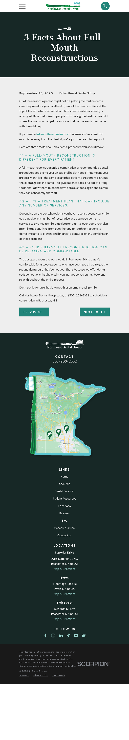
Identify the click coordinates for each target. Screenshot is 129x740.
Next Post (94, 368)
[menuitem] (24, 731)
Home (64, 533)
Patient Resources (64, 555)
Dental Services (65, 547)
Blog (64, 577)
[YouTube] (76, 692)
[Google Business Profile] (83, 692)
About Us (64, 540)
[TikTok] (68, 692)
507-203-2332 (64, 417)
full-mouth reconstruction (52, 190)
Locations (64, 562)
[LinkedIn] (61, 692)
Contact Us (64, 591)
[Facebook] (45, 692)
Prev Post (34, 368)
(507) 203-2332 (78, 351)
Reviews (64, 569)
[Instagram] (53, 692)
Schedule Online (64, 584)
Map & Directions (64, 625)
